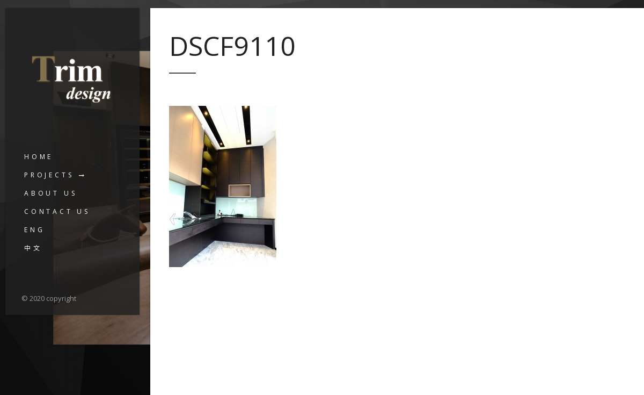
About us (50, 193)
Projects (49, 174)
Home (38, 156)
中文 (33, 248)
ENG (34, 229)
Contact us (57, 211)
